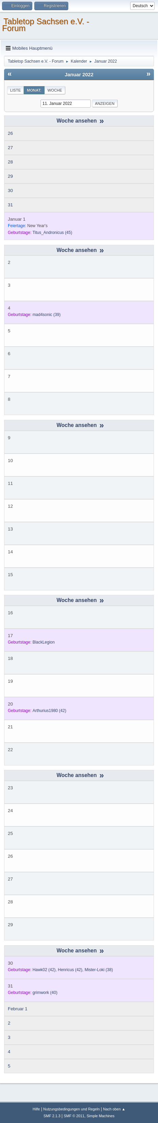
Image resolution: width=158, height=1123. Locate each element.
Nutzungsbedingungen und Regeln (71, 1109)
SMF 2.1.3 (51, 1116)
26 (10, 133)
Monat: (34, 90)
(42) (49, 710)
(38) (99, 969)
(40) (45, 992)
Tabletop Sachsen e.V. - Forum (45, 25)
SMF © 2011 (74, 1116)
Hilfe (36, 1109)
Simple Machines (101, 1116)
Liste (15, 90)
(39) (47, 314)
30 (10, 190)
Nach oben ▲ (114, 1109)
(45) (52, 232)
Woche (55, 90)
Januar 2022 (79, 74)
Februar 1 (18, 1008)
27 (10, 147)
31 (10, 204)
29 (10, 176)
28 (10, 161)
